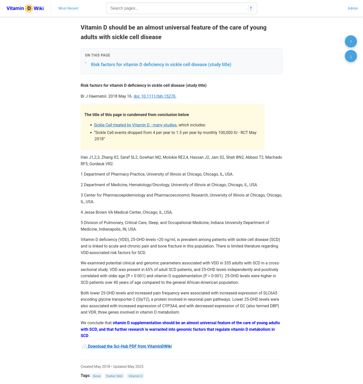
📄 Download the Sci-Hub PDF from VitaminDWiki (127, 346)
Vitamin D (135, 376)
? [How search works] (251, 8)
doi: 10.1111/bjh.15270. (155, 96)
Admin (353, 8)
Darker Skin (114, 376)
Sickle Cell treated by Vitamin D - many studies (135, 125)
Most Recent (68, 8)
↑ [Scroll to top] (351, 41)
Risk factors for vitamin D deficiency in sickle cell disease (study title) (161, 64)
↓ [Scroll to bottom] (351, 56)
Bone (97, 376)
